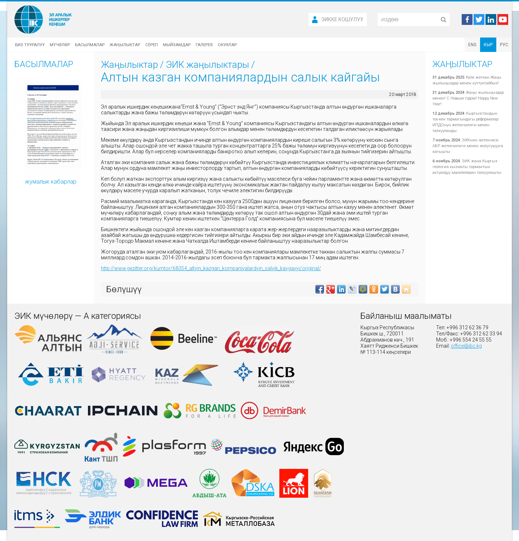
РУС (504, 44)
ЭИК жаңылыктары (207, 64)
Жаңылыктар (125, 44)
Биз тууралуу (30, 44)
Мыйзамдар (177, 44)
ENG (472, 44)
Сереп (151, 44)
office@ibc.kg (466, 346)
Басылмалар (90, 44)
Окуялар (227, 44)
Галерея (204, 44)
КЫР (488, 44)
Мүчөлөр (60, 44)
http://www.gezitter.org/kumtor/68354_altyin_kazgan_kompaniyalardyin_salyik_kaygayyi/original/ (211, 268)
